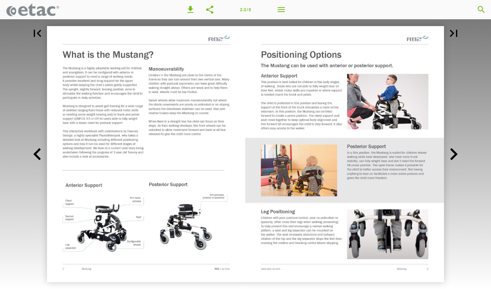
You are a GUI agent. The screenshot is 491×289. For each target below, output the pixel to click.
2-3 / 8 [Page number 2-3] (245, 10)
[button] (190, 9)
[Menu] (281, 9)
